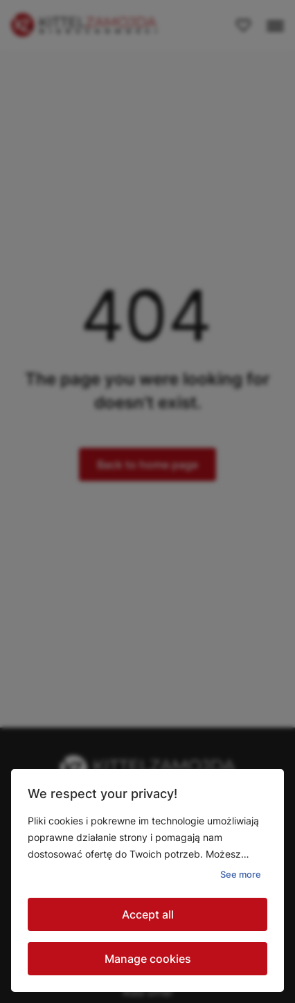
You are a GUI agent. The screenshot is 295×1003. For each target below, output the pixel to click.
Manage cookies (148, 959)
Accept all (148, 914)
